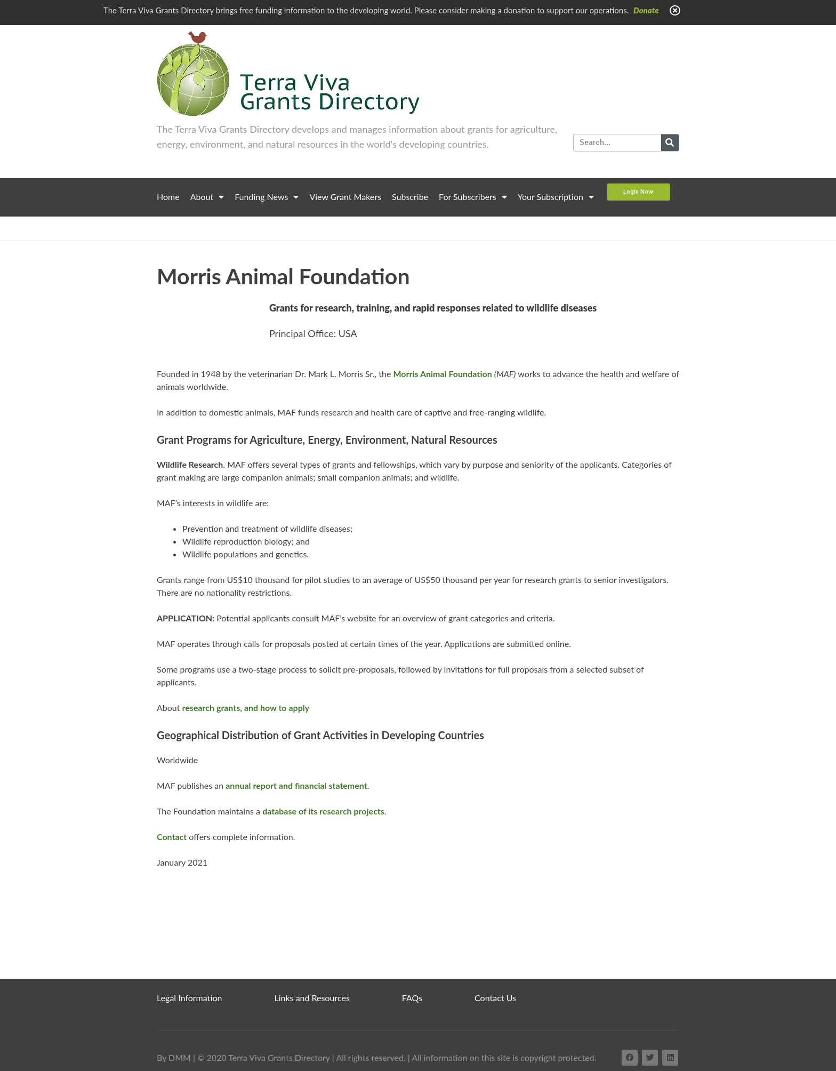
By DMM (174, 1057)
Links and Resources (312, 998)
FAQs (412, 998)
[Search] (670, 142)
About (207, 196)
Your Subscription (556, 196)
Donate (646, 10)
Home (168, 196)
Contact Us (495, 998)
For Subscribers (473, 196)
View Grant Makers (345, 196)
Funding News (267, 196)
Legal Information (189, 998)
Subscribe (410, 196)
